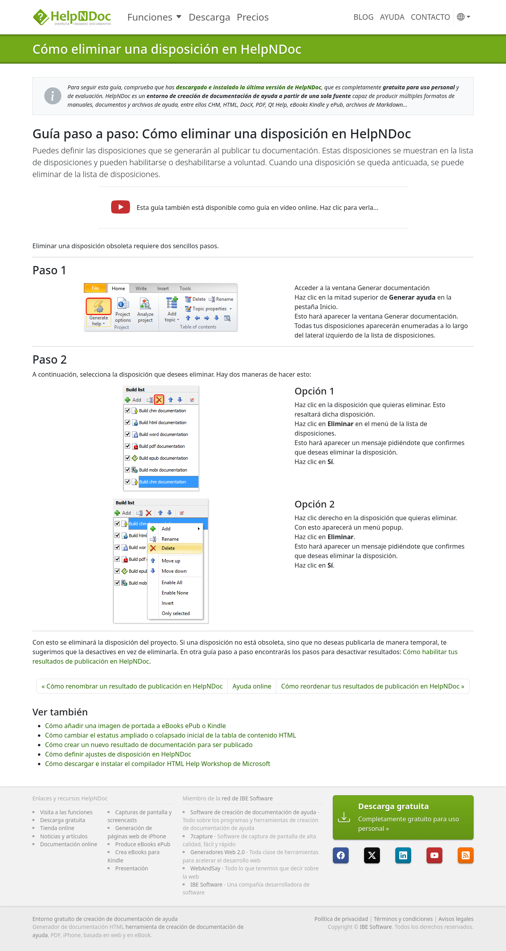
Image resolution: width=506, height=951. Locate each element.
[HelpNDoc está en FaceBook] (341, 855)
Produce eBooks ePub (142, 844)
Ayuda (392, 16)
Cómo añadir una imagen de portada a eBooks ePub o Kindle (135, 725)
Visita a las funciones (66, 812)
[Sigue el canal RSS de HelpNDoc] (466, 855)
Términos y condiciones (403, 919)
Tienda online (57, 828)
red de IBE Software (247, 798)
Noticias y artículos (64, 836)
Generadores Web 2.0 (218, 852)
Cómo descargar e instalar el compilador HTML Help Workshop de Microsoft (157, 763)
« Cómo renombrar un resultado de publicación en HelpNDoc (132, 686)
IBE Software (207, 884)
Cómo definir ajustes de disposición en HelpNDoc (118, 754)
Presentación (131, 868)
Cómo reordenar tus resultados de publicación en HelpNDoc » (372, 686)
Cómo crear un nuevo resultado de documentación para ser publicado (149, 744)
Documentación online (68, 844)
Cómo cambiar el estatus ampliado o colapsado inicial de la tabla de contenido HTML (170, 735)
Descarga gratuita (62, 820)
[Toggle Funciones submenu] (179, 17)
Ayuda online (251, 686)
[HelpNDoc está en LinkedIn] (403, 855)
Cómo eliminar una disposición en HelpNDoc (167, 48)
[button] (464, 17)
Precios (253, 16)
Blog (363, 16)
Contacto (430, 16)
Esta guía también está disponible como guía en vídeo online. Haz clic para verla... (257, 207)
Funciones (149, 16)
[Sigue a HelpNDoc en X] (372, 855)
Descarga (209, 16)
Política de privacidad (341, 919)
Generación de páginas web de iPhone (137, 832)
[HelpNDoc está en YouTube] (434, 855)
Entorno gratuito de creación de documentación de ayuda (105, 919)
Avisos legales (456, 919)
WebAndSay (206, 868)
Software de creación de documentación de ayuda (253, 812)
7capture (202, 836)
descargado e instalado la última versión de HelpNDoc (248, 87)
